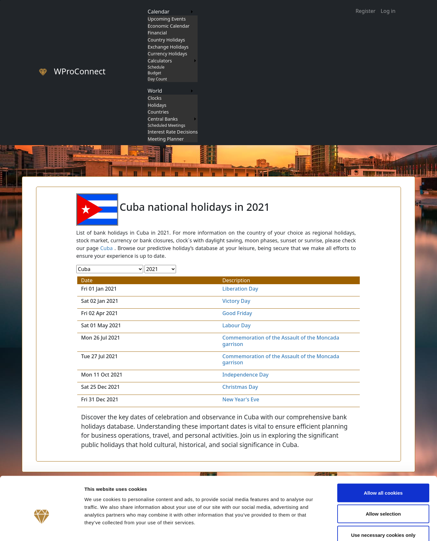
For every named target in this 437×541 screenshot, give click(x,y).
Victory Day (236, 300)
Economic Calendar (169, 26)
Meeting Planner (166, 139)
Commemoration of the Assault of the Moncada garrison (280, 340)
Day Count (157, 79)
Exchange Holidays (168, 47)
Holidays (157, 105)
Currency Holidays (167, 54)
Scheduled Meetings (166, 125)
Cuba (106, 248)
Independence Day (245, 374)
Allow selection (383, 477)
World (155, 90)
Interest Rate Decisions (173, 132)
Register (366, 10)
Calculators (160, 61)
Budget (154, 73)
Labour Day (236, 325)
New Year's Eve (240, 399)
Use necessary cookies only (383, 498)
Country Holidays (166, 40)
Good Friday (237, 313)
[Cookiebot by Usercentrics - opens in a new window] (42, 528)
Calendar (159, 11)
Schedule (156, 67)
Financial (157, 33)
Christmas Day (240, 386)
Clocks (155, 98)
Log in (388, 10)
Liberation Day (240, 288)
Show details (338, 528)
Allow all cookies (383, 456)
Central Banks (163, 119)
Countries (158, 112)
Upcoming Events (167, 19)
